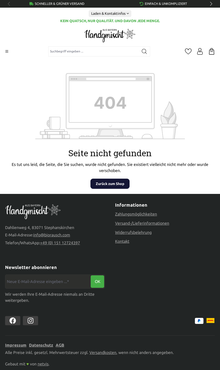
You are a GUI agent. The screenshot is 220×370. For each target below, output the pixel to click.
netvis (43, 364)
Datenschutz (41, 345)
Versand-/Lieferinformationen (142, 223)
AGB (60, 345)
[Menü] (7, 51)
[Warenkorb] (211, 51)
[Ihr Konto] (200, 51)
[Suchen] (144, 51)
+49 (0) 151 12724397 (60, 242)
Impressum (15, 345)
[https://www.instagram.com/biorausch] (30, 320)
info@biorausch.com (51, 235)
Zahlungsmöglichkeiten (136, 214)
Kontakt (122, 241)
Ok (97, 281)
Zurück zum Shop (110, 184)
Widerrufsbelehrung (133, 232)
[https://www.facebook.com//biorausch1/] (12, 320)
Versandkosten (102, 352)
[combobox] (93, 51)
